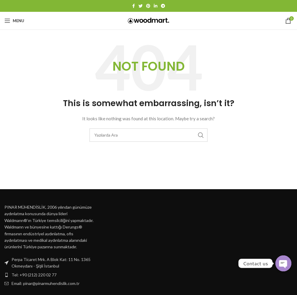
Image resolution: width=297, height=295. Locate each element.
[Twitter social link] (140, 6)
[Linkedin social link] (155, 6)
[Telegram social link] (163, 6)
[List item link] (49, 275)
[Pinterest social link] (148, 6)
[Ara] (148, 135)
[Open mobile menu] (14, 21)
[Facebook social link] (133, 6)
